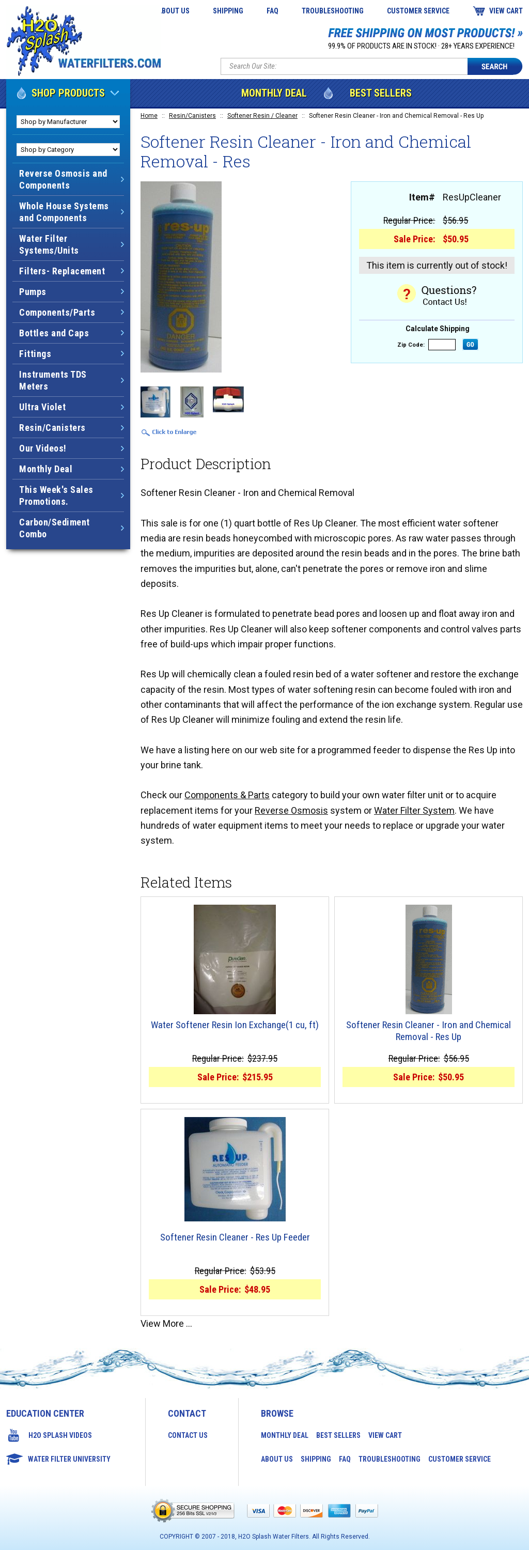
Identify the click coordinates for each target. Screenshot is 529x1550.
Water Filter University (69, 1459)
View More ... (166, 1323)
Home (149, 115)
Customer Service (418, 11)
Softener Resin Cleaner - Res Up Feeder (235, 1237)
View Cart (506, 11)
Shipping (228, 11)
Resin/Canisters (192, 115)
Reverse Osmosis (291, 810)
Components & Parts (227, 794)
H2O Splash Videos (60, 1435)
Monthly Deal (274, 93)
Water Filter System (414, 810)
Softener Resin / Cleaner (262, 115)
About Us (174, 11)
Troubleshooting (333, 11)
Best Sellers (381, 93)
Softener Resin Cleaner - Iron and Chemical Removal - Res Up (428, 1031)
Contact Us (188, 1435)
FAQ (272, 11)
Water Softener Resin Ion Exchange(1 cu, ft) (235, 1025)
